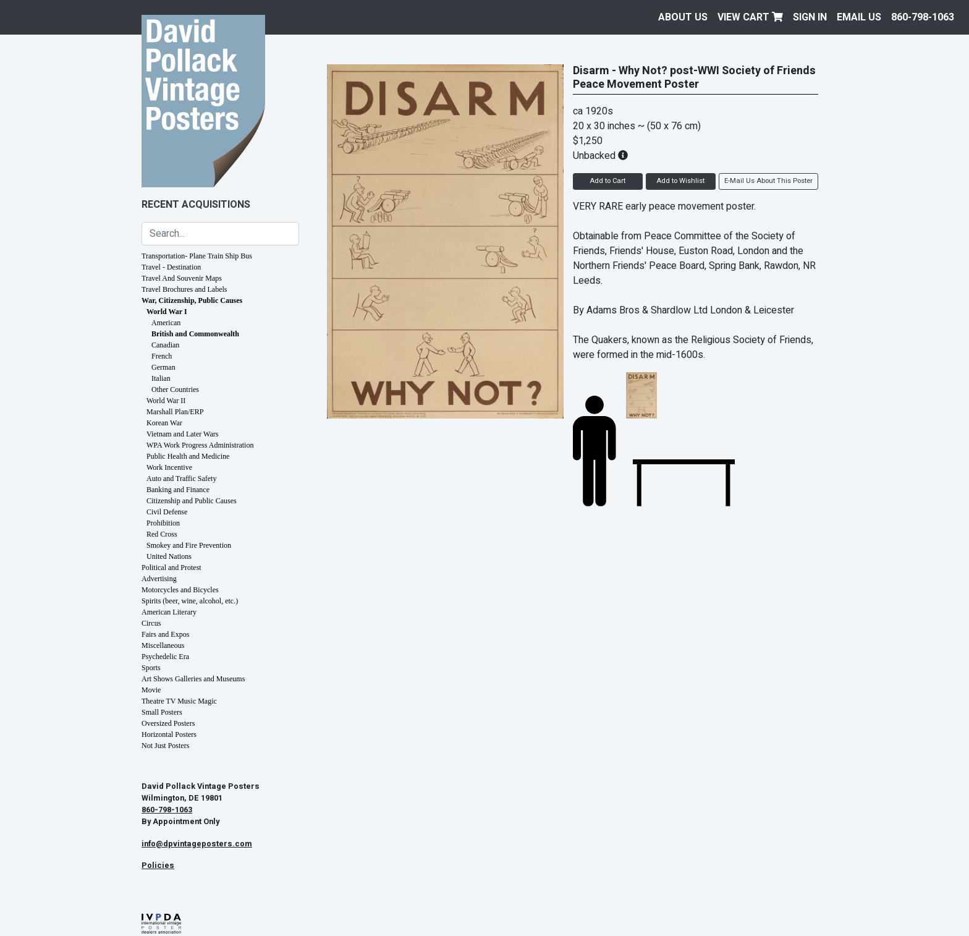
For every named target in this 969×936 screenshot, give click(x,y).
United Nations (169, 556)
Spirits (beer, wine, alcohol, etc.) (190, 601)
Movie (151, 690)
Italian (161, 378)
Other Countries (175, 389)
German (163, 367)
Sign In (810, 17)
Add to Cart (607, 181)
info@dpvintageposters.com (197, 843)
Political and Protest (171, 567)
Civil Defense (166, 512)
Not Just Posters (165, 745)
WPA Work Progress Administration (199, 445)
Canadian (165, 345)
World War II (165, 400)
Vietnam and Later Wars (182, 434)
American (165, 322)
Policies (158, 865)
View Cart (750, 17)
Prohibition (163, 523)
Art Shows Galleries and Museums (193, 678)
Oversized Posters (168, 723)
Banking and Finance (177, 489)
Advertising (159, 578)
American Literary (169, 612)
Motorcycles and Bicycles (180, 589)
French (161, 356)
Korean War (164, 423)
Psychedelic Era (165, 656)
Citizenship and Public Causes (191, 500)
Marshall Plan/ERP (174, 411)
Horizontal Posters (169, 734)
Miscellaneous (163, 645)
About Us (683, 17)
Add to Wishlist (680, 181)
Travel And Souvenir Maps (182, 278)
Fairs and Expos (165, 634)
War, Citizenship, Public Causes (192, 300)
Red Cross (161, 534)
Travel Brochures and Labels (184, 289)
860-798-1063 (922, 17)
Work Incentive (169, 467)
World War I (166, 311)
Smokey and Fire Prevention (188, 545)
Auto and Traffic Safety (181, 478)
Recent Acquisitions (196, 204)
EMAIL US (859, 17)
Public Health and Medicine (187, 456)
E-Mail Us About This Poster (768, 181)
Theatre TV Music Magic (179, 701)
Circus (151, 623)
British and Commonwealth (195, 334)
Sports (151, 667)
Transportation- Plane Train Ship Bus (197, 256)
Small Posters (162, 712)
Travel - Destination (171, 267)
